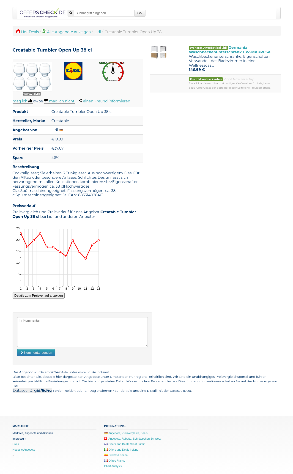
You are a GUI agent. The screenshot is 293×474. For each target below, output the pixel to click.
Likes (16, 444)
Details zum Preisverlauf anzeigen (38, 295)
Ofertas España (116, 455)
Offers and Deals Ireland (121, 449)
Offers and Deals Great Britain (124, 444)
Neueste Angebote (24, 449)
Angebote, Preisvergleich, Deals (126, 433)
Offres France (114, 460)
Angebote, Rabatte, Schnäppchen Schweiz (132, 438)
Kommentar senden (36, 352)
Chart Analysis (113, 466)
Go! (140, 13)
